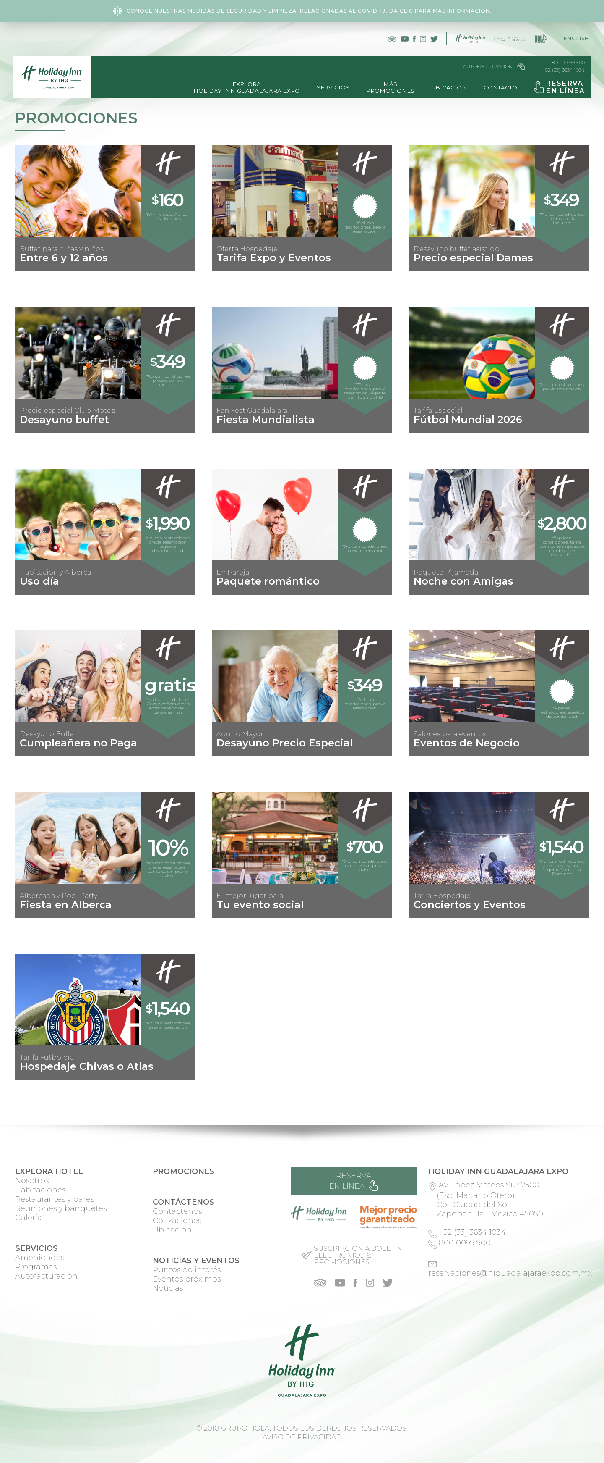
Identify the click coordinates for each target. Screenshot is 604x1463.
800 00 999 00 (566, 62)
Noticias (168, 1288)
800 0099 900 (465, 1243)
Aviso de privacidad (302, 1437)
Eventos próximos (187, 1279)
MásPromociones (388, 87)
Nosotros (32, 1180)
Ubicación (446, 87)
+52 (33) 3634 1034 (561, 70)
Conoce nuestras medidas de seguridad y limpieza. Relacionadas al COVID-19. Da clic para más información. (302, 11)
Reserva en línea (353, 1181)
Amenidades (39, 1257)
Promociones (183, 1171)
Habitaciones (40, 1190)
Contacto (498, 87)
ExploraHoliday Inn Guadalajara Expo (244, 87)
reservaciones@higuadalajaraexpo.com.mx (510, 1273)
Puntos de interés (187, 1269)
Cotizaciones (177, 1220)
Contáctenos (177, 1211)
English (576, 38)
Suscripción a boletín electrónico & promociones (358, 1255)
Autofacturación (492, 66)
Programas (36, 1266)
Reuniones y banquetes (61, 1208)
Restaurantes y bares (54, 1199)
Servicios (330, 87)
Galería (28, 1217)
